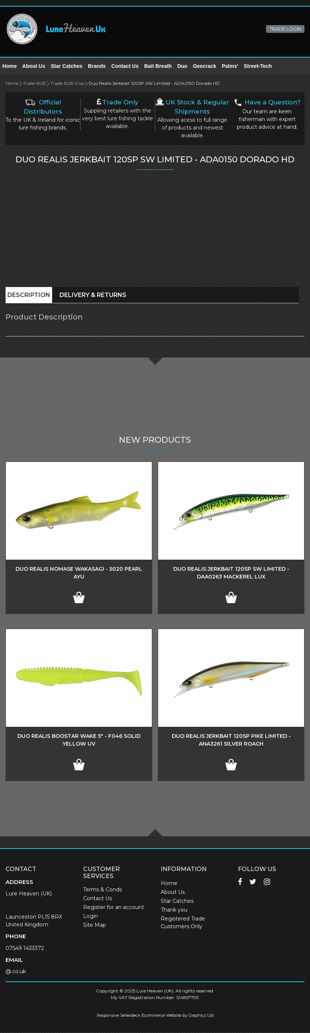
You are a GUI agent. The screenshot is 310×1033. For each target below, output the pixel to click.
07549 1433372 (25, 949)
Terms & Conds (102, 890)
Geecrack (207, 66)
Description (28, 295)
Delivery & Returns (92, 295)
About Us (36, 66)
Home (13, 66)
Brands (100, 66)
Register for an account (113, 908)
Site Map (94, 925)
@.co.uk (16, 972)
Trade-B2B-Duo (67, 84)
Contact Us (128, 66)
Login (90, 916)
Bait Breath (161, 66)
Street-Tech (261, 66)
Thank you (174, 910)
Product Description (44, 317)
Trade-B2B (34, 84)
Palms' (233, 66)
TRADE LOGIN (285, 29)
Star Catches (70, 66)
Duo (186, 66)
